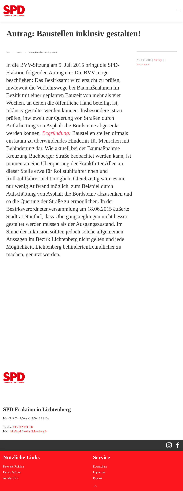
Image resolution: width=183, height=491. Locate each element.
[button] (178, 11)
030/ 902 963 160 (23, 427)
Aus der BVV (10, 478)
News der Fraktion (13, 466)
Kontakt (97, 478)
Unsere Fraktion (12, 472)
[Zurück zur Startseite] (14, 11)
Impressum (99, 472)
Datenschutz (100, 466)
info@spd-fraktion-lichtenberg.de (28, 431)
